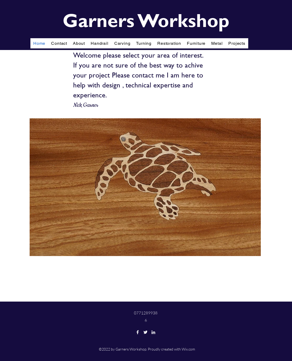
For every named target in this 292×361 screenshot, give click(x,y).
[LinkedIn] (153, 332)
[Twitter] (145, 332)
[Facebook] (137, 332)
